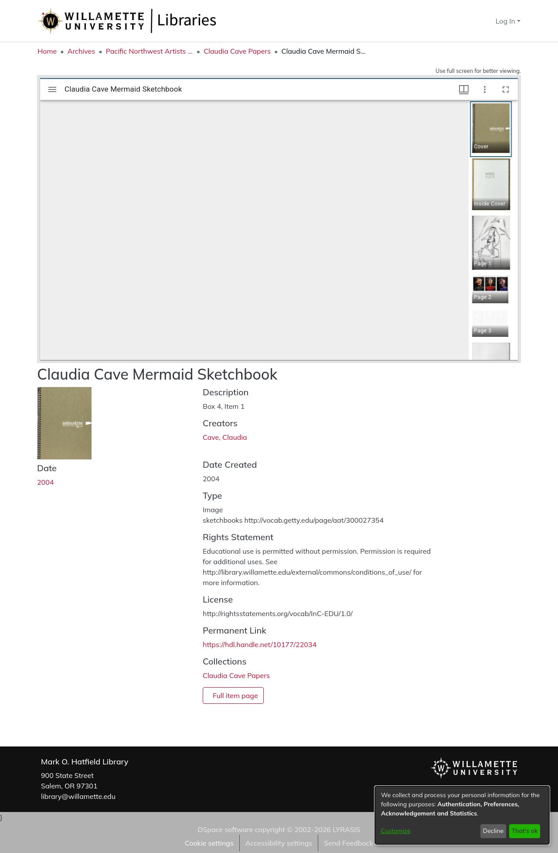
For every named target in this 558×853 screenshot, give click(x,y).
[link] (236, 675)
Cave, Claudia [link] (225, 437)
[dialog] (462, 815)
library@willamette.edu (78, 796)
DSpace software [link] (225, 829)
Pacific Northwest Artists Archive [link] (149, 51)
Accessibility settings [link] (278, 843)
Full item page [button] (235, 695)
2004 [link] (45, 482)
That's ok (524, 831)
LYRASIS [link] (346, 829)
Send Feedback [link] (348, 843)
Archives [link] (81, 51)
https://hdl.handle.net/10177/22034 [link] (259, 644)
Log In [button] (506, 21)
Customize (396, 831)
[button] (473, 21)
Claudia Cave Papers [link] (237, 51)
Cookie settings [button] (209, 843)
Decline (493, 831)
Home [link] (47, 51)
